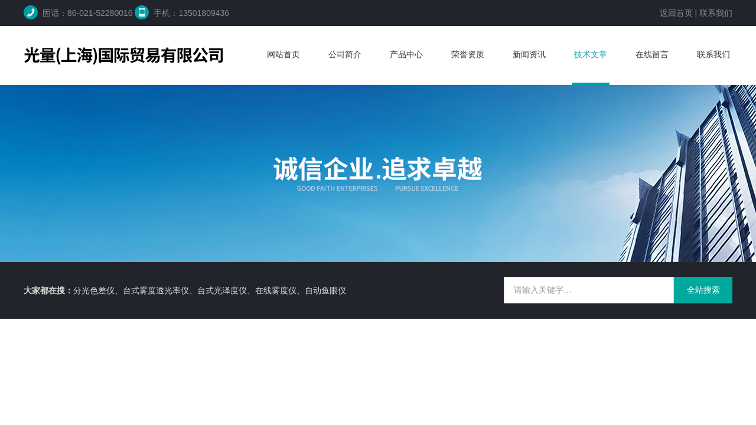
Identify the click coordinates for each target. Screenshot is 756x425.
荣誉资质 (467, 54)
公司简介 (344, 54)
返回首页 (676, 13)
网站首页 (283, 54)
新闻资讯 (529, 54)
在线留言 (652, 54)
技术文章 (590, 54)
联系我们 (715, 13)
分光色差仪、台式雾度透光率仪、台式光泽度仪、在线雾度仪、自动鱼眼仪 (209, 290)
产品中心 (406, 54)
